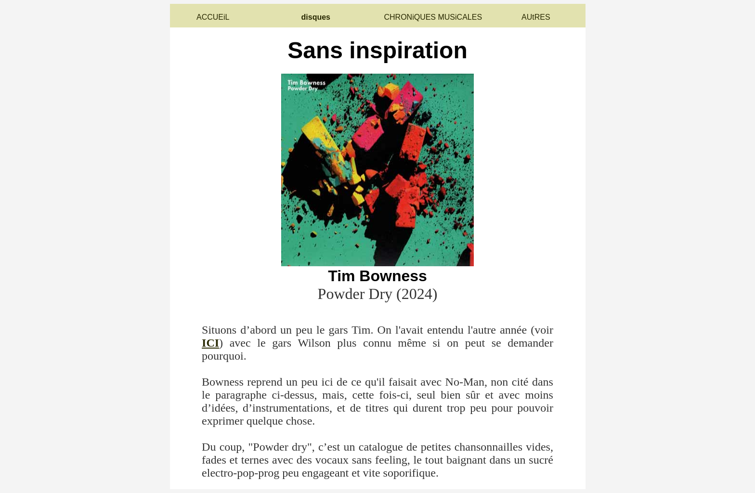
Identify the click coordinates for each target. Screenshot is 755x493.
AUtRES (535, 17)
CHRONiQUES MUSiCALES (433, 17)
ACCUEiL (212, 17)
